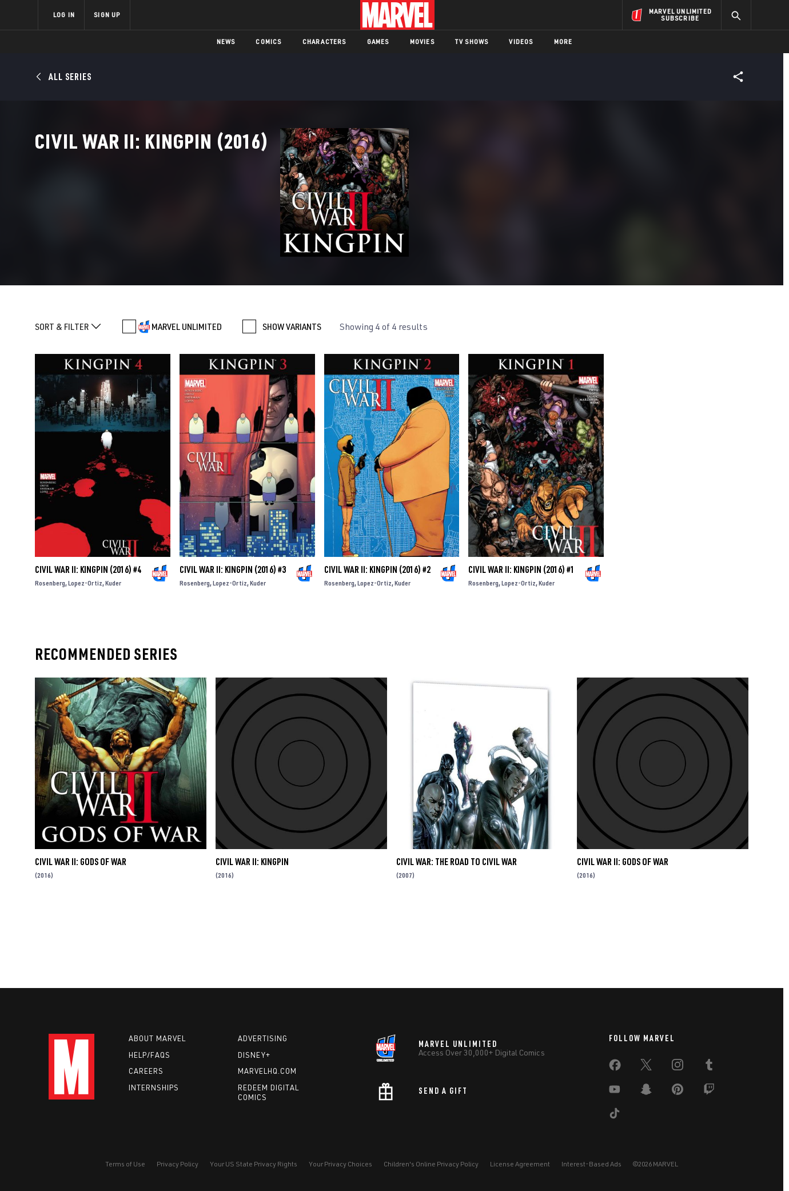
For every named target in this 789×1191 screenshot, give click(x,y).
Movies (422, 41)
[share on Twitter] (646, 1067)
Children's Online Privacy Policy (431, 1164)
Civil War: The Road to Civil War (456, 933)
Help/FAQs (149, 1054)
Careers (146, 1071)
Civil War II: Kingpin (252, 933)
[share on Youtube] (614, 1091)
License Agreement (520, 1164)
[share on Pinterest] (677, 1091)
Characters (324, 41)
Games (378, 41)
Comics (268, 41)
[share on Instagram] (677, 1067)
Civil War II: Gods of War (80, 933)
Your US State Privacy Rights (253, 1164)
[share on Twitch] (709, 1091)
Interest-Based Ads (591, 1164)
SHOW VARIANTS (291, 398)
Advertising (263, 1038)
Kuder (113, 654)
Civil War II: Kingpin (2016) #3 (233, 641)
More (563, 41)
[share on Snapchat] (646, 1091)
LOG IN (64, 14)
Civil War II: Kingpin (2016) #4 (88, 641)
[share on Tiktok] (614, 1115)
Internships (154, 1087)
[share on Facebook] (615, 1067)
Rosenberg (50, 654)
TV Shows (472, 41)
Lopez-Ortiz (85, 654)
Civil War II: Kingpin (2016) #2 (377, 641)
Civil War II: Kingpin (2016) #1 (521, 641)
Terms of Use (125, 1164)
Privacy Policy (177, 1164)
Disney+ (254, 1054)
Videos (521, 41)
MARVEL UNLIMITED (187, 398)
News (226, 41)
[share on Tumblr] (709, 1067)
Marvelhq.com (267, 1071)
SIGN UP (107, 14)
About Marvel (157, 1038)
